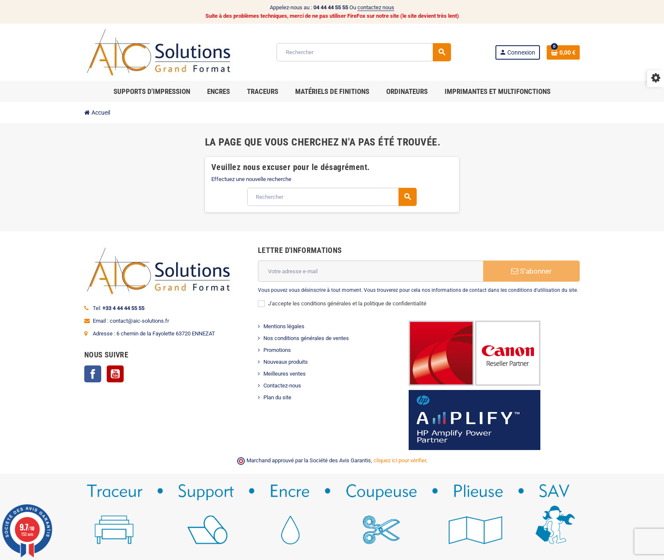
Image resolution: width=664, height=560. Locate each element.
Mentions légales (283, 326)
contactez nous (375, 7)
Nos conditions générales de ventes (306, 338)
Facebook (92, 373)
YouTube (115, 373)
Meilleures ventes (284, 374)
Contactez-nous (282, 385)
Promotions (277, 350)
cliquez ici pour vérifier (400, 460)
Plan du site (277, 397)
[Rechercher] (364, 52)
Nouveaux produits (285, 362)
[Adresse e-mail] (370, 271)
